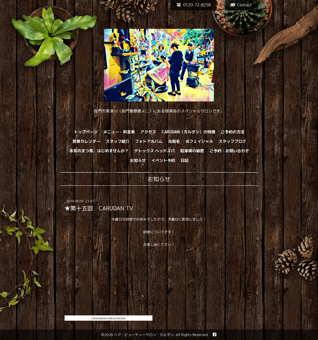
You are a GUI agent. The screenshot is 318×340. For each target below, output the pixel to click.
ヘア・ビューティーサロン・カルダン (144, 334)
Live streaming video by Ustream (108, 317)
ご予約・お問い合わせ (229, 151)
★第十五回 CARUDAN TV (99, 208)
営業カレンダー (86, 141)
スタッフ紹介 (117, 141)
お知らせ (138, 160)
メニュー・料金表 (119, 132)
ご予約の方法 (232, 132)
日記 (184, 160)
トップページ (86, 132)
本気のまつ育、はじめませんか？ (99, 151)
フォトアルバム (149, 141)
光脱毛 (174, 141)
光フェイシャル (199, 141)
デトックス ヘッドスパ (154, 151)
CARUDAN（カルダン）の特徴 (188, 132)
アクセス (148, 132)
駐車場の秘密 (192, 151)
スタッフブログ (232, 141)
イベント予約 (163, 160)
